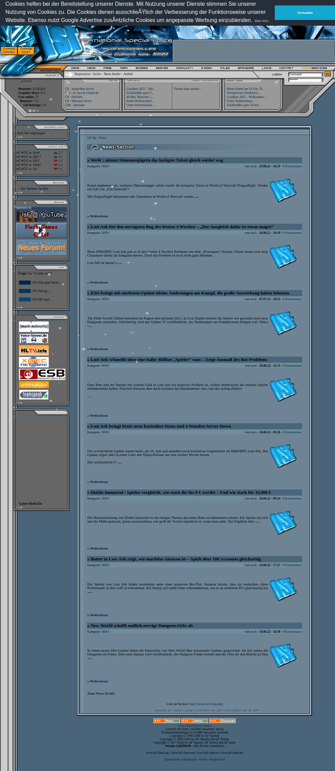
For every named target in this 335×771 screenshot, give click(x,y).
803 (43, 93)
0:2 (58, 165)
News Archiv (112, 74)
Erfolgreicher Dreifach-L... (244, 93)
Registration (82, 74)
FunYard (76, 97)
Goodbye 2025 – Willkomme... (246, 97)
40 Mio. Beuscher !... (140, 97)
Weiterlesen (99, 216)
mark (253, 166)
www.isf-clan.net (232, 752)
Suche (96, 74)
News (102, 138)
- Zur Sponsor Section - (34, 188)
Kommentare (293, 166)
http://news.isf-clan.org (206, 704)
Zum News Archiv (101, 693)
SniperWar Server (82, 89)
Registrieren (217, 759)
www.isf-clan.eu (208, 752)
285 (44, 105)
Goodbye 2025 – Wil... (141, 89)
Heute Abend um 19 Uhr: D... (245, 89)
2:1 (58, 152)
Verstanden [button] (305, 13)
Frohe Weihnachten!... (141, 101)
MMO (105, 166)
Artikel (128, 74)
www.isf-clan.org (157, 752)
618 (36, 101)
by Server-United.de (85, 93)
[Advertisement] (254, 51)
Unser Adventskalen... (140, 105)
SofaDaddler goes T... (140, 93)
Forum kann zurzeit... (187, 89)
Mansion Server (81, 101)
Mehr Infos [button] (261, 21)
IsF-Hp (91, 138)
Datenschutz (172, 759)
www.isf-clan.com (183, 752)
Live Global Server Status (194, 725)
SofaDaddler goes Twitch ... (244, 105)
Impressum (189, 759)
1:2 (58, 161)
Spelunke (79, 105)
